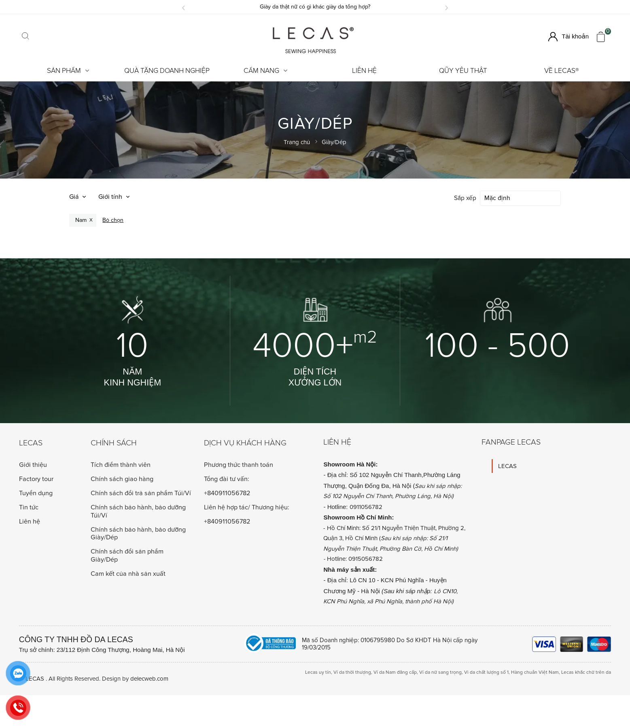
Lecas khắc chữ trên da (586, 672)
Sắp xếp (465, 198)
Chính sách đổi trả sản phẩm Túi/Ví (141, 492)
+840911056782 (227, 492)
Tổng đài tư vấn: (226, 478)
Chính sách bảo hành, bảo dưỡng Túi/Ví (138, 510)
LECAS (507, 465)
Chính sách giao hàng (122, 478)
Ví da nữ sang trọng (440, 672)
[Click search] (25, 36)
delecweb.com (149, 677)
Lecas (30, 442)
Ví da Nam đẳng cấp (395, 672)
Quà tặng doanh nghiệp (167, 70)
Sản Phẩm (68, 70)
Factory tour (36, 478)
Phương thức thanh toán (238, 464)
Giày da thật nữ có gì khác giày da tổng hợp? (315, 6)
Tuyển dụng (36, 492)
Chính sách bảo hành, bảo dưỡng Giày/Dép (138, 533)
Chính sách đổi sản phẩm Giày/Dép (127, 554)
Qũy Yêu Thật (463, 70)
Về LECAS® (561, 70)
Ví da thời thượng (352, 672)
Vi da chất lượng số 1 (486, 672)
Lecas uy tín (318, 672)
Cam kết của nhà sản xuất (128, 573)
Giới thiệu (33, 464)
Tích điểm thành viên (121, 464)
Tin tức (28, 506)
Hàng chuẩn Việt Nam (535, 672)
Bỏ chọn (112, 219)
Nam (81, 219)
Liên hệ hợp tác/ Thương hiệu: (246, 507)
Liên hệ (364, 70)
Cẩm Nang (266, 70)
